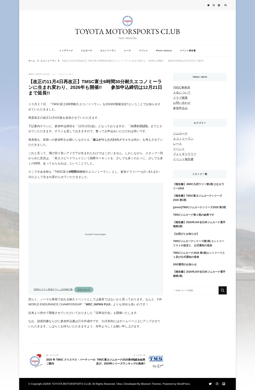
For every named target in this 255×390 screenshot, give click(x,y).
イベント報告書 (188, 50)
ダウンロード (83, 289)
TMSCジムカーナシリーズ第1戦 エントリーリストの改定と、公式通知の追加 (198, 243)
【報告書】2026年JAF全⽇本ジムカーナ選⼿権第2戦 (199, 224)
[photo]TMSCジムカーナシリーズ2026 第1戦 (199, 207)
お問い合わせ (182, 102)
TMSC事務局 (181, 87)
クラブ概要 (180, 97)
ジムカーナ (86, 50)
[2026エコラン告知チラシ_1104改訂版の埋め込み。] (96, 234)
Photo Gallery (164, 50)
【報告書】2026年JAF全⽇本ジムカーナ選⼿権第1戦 (199, 273)
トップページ (66, 50)
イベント (143, 50)
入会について (182, 92)
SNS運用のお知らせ (185, 264)
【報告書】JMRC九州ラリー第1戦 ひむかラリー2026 (198, 186)
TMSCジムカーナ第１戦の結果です (193, 214)
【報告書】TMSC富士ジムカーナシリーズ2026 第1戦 (197, 197)
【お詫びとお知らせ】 (186, 233)
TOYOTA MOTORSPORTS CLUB (127, 31)
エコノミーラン (108, 50)
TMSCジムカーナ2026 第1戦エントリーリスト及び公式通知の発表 (199, 254)
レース (127, 50)
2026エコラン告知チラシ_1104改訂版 (53, 289)
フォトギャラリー (184, 154)
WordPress (183, 384)
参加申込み (180, 108)
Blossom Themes (151, 384)
